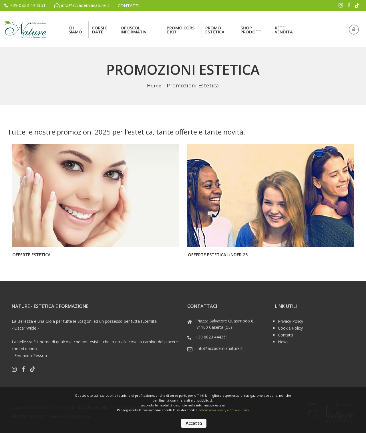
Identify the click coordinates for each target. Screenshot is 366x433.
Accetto (194, 423)
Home (154, 85)
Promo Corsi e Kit (181, 30)
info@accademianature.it (81, 5)
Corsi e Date (100, 30)
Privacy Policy (290, 321)
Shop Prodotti (251, 30)
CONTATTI (129, 5)
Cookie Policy (290, 328)
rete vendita (284, 30)
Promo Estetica (214, 30)
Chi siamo (75, 30)
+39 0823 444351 (25, 5)
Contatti (285, 335)
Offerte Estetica (31, 254)
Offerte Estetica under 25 (218, 254)
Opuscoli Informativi (134, 30)
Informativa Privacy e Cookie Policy (226, 410)
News (283, 341)
